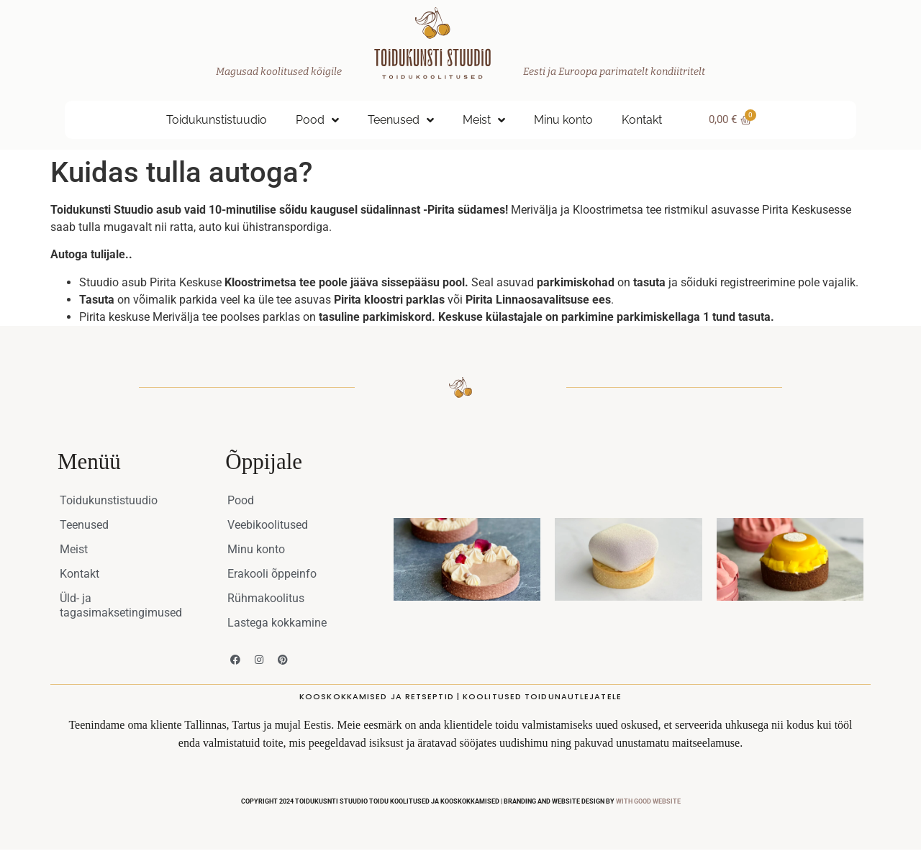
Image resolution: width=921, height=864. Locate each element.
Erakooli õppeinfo (272, 574)
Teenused (401, 120)
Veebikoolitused (267, 525)
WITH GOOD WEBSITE (648, 801)
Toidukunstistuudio (216, 120)
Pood (317, 120)
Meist (484, 120)
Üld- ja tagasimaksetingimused (121, 605)
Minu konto (563, 120)
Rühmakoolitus (265, 598)
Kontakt (642, 120)
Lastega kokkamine (277, 622)
